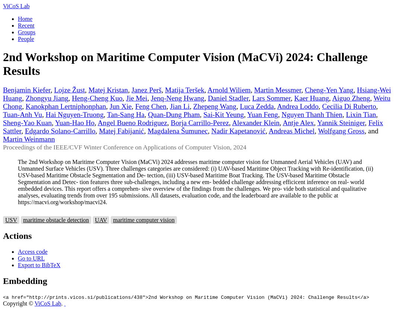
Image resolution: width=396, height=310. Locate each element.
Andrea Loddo (298, 106)
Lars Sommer (271, 98)
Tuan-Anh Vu (22, 114)
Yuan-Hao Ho (75, 123)
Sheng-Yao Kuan (27, 123)
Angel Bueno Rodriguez (132, 123)
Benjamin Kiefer (27, 90)
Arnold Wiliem (229, 90)
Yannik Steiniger (341, 123)
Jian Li (180, 106)
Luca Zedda (257, 106)
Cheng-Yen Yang (329, 90)
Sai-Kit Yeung (223, 114)
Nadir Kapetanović (238, 131)
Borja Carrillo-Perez (200, 123)
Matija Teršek (184, 90)
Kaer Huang (311, 98)
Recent (26, 25)
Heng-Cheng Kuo (97, 98)
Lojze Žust (69, 90)
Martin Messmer (277, 90)
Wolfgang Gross (341, 131)
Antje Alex (298, 123)
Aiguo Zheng (351, 98)
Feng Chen (151, 106)
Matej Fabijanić (121, 131)
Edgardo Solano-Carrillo (60, 131)
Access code (33, 252)
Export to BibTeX (39, 265)
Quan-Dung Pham (174, 114)
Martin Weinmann (29, 139)
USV (11, 220)
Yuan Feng (262, 114)
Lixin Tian (361, 114)
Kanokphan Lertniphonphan (66, 106)
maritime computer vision (143, 220)
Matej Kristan (108, 90)
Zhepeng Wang (215, 106)
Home (25, 19)
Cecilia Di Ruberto (349, 106)
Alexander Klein (255, 123)
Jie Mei (136, 98)
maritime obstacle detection (56, 220)
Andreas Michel (291, 131)
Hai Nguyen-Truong (75, 114)
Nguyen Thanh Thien (312, 114)
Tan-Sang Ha (125, 114)
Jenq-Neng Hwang (177, 98)
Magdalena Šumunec (177, 131)
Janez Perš (146, 90)
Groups (26, 32)
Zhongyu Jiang (47, 98)
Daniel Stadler (228, 98)
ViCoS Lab (16, 6)
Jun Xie (121, 106)
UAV (101, 220)
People (26, 39)
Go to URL (31, 258)
